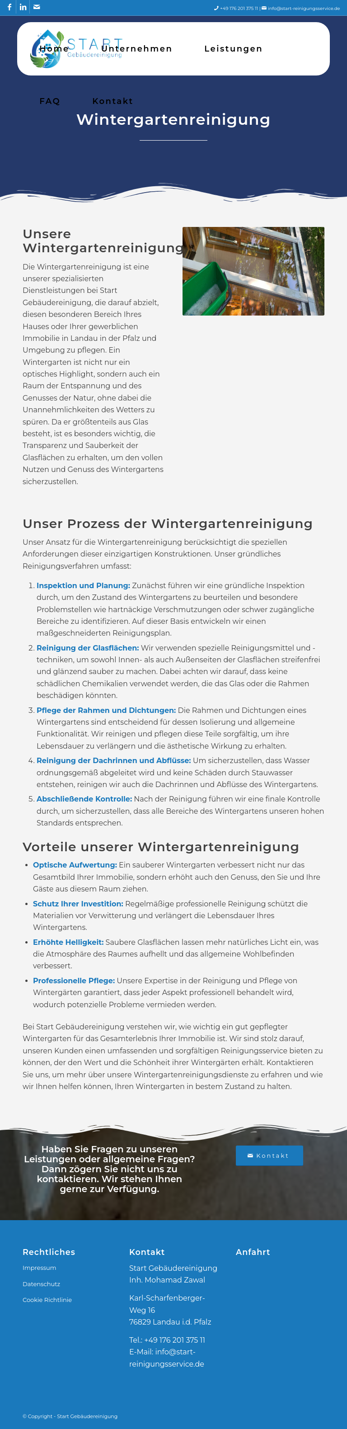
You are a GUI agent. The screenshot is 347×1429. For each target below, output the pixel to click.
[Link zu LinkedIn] (22, 7)
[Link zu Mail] (36, 7)
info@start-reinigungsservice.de (304, 8)
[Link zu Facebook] (9, 7)
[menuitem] (54, 49)
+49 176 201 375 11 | (244, 8)
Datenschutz (41, 1284)
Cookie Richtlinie (47, 1299)
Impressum (39, 1267)
